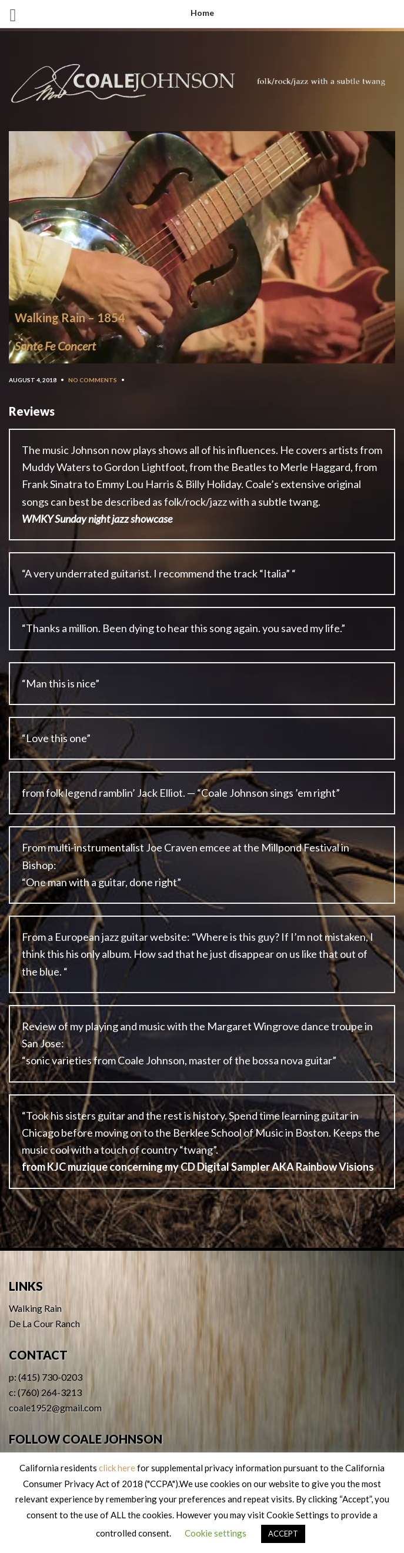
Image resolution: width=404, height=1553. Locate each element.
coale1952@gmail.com (55, 1407)
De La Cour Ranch (44, 1323)
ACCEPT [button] (283, 1533)
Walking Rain (35, 1308)
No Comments (92, 379)
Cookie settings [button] (215, 1533)
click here (117, 1467)
